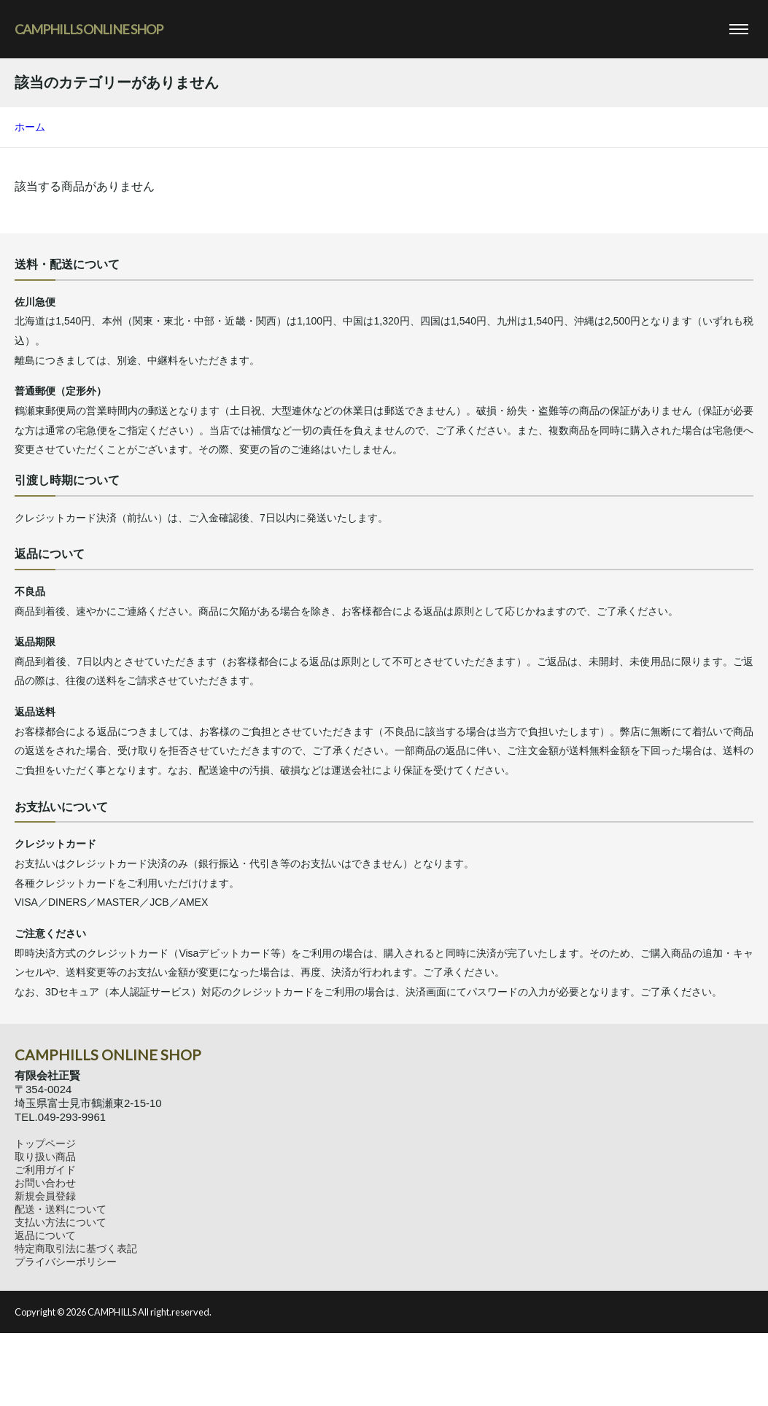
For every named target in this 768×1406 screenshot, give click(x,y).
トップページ (45, 1143)
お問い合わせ (45, 1183)
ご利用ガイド (45, 1170)
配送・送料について (60, 1209)
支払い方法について (60, 1222)
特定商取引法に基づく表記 (76, 1248)
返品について (45, 1235)
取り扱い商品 (45, 1156)
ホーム (30, 127)
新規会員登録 (45, 1196)
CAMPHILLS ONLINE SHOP (89, 29)
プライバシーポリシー (66, 1261)
